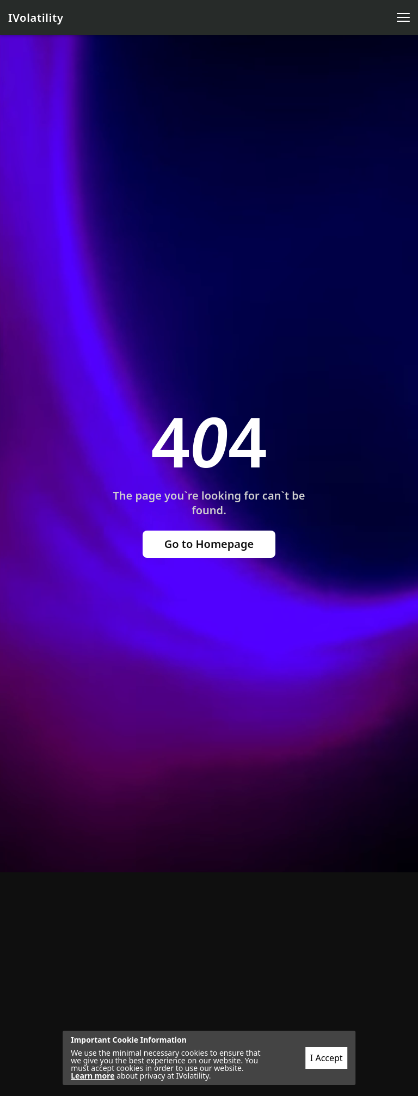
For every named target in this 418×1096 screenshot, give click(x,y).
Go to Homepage (209, 544)
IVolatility (36, 17)
